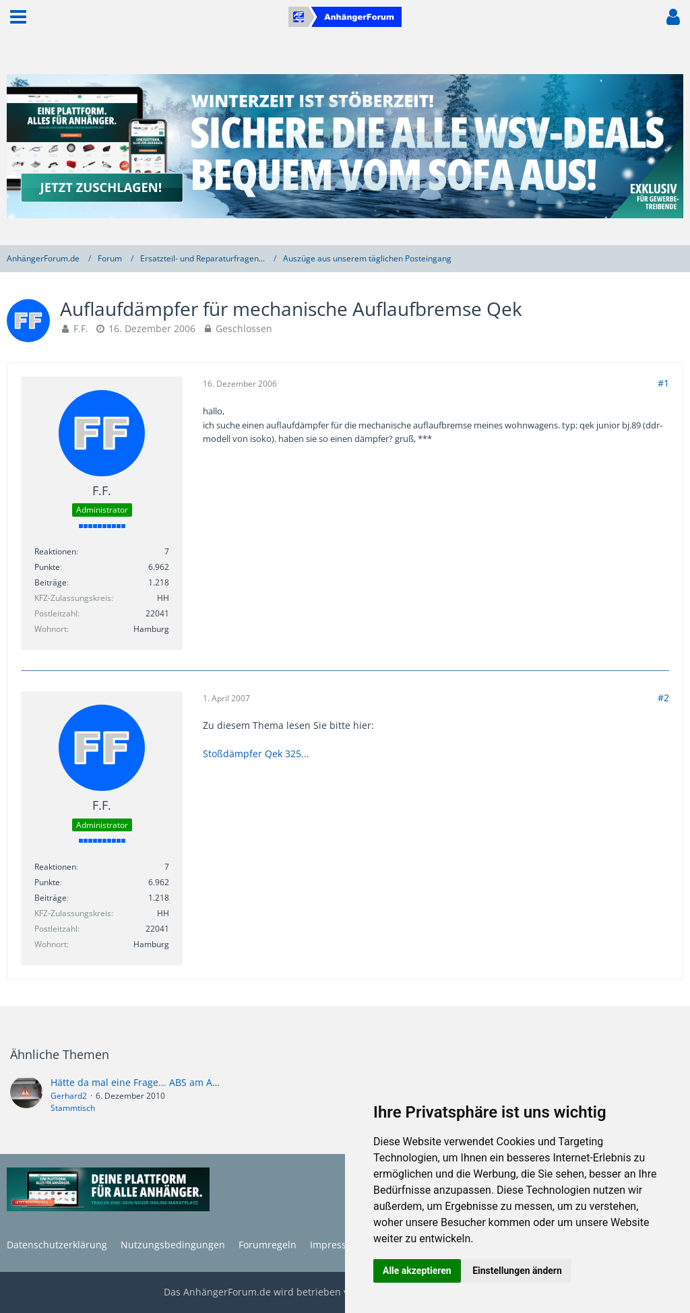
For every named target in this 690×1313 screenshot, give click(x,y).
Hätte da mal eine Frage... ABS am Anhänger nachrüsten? (180, 1082)
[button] (18, 17)
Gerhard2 (69, 1095)
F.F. (80, 328)
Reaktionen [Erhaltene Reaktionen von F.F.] (55, 551)
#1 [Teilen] (663, 383)
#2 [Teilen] (663, 697)
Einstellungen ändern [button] (517, 1270)
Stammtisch (73, 1108)
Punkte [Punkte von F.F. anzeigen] (47, 567)
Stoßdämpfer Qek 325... (256, 753)
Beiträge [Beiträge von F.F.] (50, 582)
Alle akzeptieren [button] (417, 1270)
